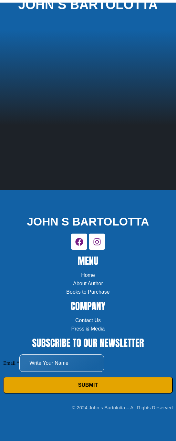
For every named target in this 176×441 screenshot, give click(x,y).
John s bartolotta (88, 221)
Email (11, 363)
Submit (88, 385)
